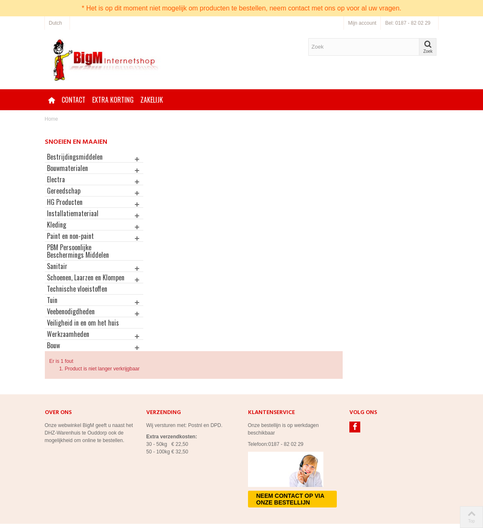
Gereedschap (63, 191)
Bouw (53, 353)
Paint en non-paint (70, 236)
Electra (56, 179)
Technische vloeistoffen (77, 296)
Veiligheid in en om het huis (83, 330)
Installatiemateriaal (72, 213)
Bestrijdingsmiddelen (75, 157)
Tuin (52, 308)
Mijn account (362, 23)
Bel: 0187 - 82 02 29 (407, 23)
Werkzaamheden (68, 341)
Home (51, 119)
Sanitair (57, 266)
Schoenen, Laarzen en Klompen (74, 281)
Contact (73, 100)
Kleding (56, 225)
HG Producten (65, 202)
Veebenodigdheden (71, 319)
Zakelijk (151, 100)
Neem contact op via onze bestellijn (290, 473)
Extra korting (113, 100)
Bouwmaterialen (67, 168)
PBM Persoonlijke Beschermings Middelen (78, 251)
